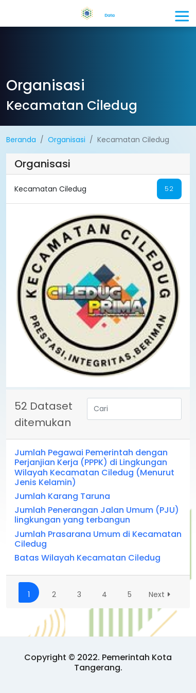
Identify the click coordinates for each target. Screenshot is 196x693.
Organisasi (66, 139)
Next (161, 594)
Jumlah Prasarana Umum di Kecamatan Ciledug (98, 539)
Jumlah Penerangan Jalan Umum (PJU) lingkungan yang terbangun (96, 515)
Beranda (21, 139)
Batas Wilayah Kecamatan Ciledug (87, 558)
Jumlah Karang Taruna (62, 496)
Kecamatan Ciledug (98, 189)
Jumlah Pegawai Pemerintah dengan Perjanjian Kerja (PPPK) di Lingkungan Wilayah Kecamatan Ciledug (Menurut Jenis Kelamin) (94, 467)
